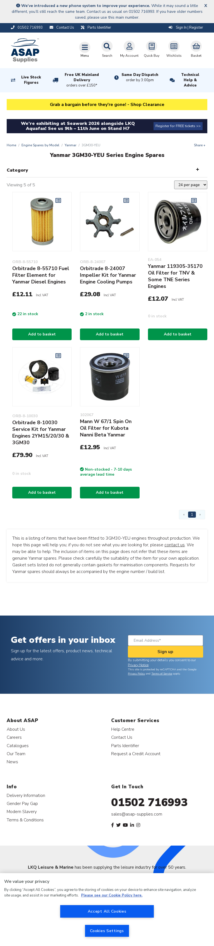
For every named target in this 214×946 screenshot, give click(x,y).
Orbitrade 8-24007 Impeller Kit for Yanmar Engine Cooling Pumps (108, 275)
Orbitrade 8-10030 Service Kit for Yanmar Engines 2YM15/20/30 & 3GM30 (40, 432)
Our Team (16, 754)
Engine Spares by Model (40, 145)
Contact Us (121, 737)
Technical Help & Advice (190, 80)
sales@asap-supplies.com (136, 814)
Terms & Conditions (25, 820)
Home (11, 145)
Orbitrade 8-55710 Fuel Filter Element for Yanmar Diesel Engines (40, 275)
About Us (16, 729)
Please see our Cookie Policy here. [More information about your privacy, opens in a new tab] (111, 895)
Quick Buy (151, 49)
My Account (129, 49)
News (12, 762)
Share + (199, 145)
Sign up (165, 652)
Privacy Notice (138, 665)
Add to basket (42, 334)
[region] (107, 909)
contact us (174, 545)
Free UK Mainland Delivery (82, 80)
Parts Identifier (125, 746)
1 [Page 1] (192, 514)
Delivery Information (26, 795)
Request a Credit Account (135, 754)
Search (107, 49)
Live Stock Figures (31, 80)
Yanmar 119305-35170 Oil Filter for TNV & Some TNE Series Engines (175, 276)
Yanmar (70, 145)
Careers (14, 737)
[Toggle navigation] (85, 49)
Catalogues (18, 746)
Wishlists (174, 49)
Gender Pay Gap (22, 803)
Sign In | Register (186, 27)
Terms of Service (161, 674)
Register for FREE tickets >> (178, 126)
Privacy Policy (136, 674)
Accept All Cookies (107, 911)
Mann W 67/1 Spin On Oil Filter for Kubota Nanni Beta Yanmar (106, 428)
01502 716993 (149, 802)
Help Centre (122, 729)
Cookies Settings (107, 930)
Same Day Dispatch (139, 77)
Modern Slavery (22, 811)
